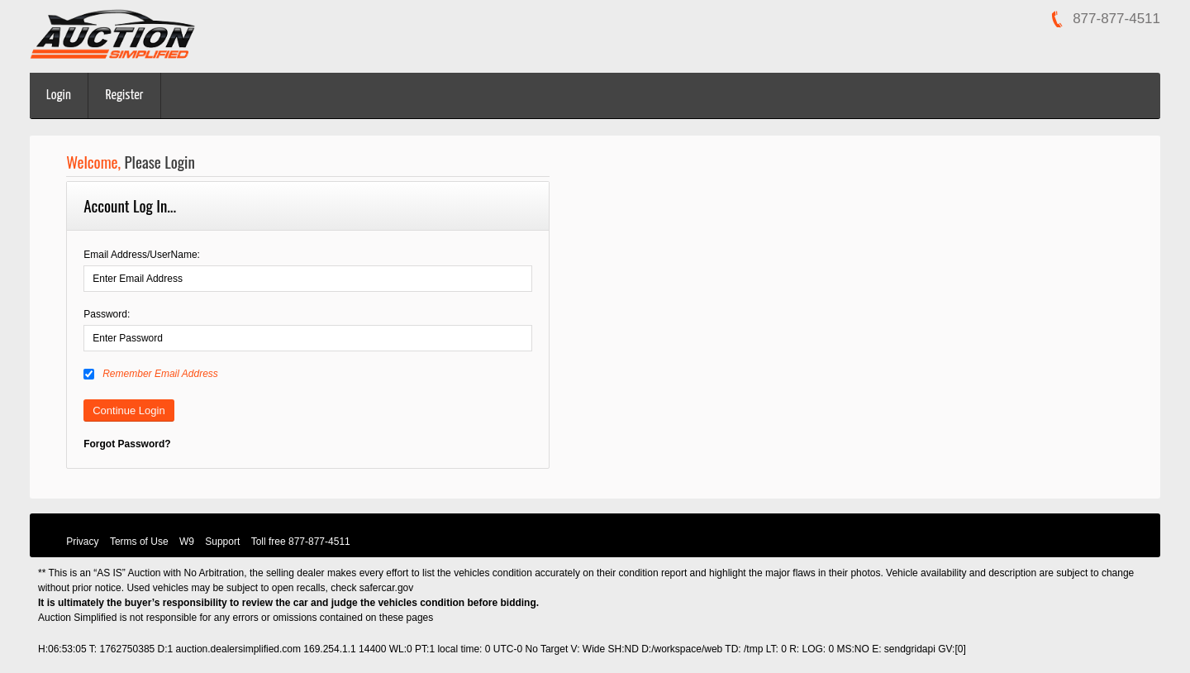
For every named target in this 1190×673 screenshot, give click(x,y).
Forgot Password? (126, 444)
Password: (106, 314)
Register (125, 95)
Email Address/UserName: (141, 254)
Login (58, 95)
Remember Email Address (150, 373)
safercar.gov (386, 588)
